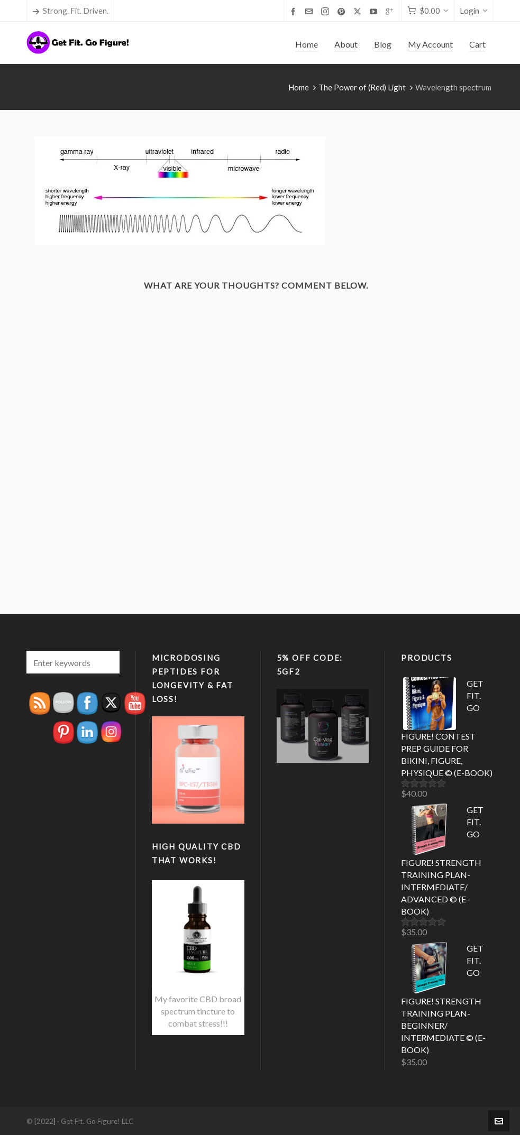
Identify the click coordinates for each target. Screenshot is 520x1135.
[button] (106, 662)
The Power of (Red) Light (362, 87)
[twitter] (358, 11)
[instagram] (326, 11)
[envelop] (310, 11)
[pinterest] (342, 11)
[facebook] (294, 11)
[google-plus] (391, 11)
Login (474, 10)
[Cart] (428, 11)
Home (298, 87)
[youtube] (375, 11)
